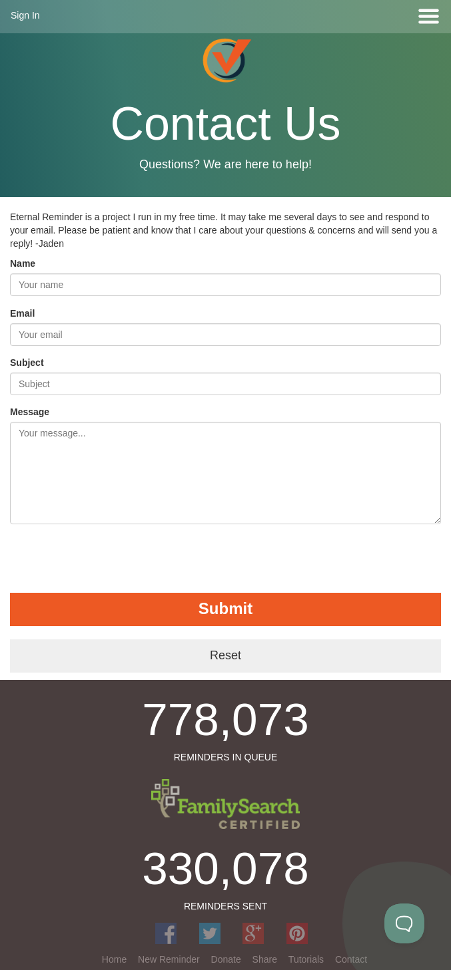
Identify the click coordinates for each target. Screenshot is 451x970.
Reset (225, 655)
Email (22, 313)
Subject (27, 362)
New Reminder (169, 959)
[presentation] (111, 560)
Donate (226, 959)
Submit (225, 608)
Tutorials (306, 959)
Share (264, 959)
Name (22, 263)
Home (114, 959)
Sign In (25, 15)
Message (29, 411)
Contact (351, 959)
